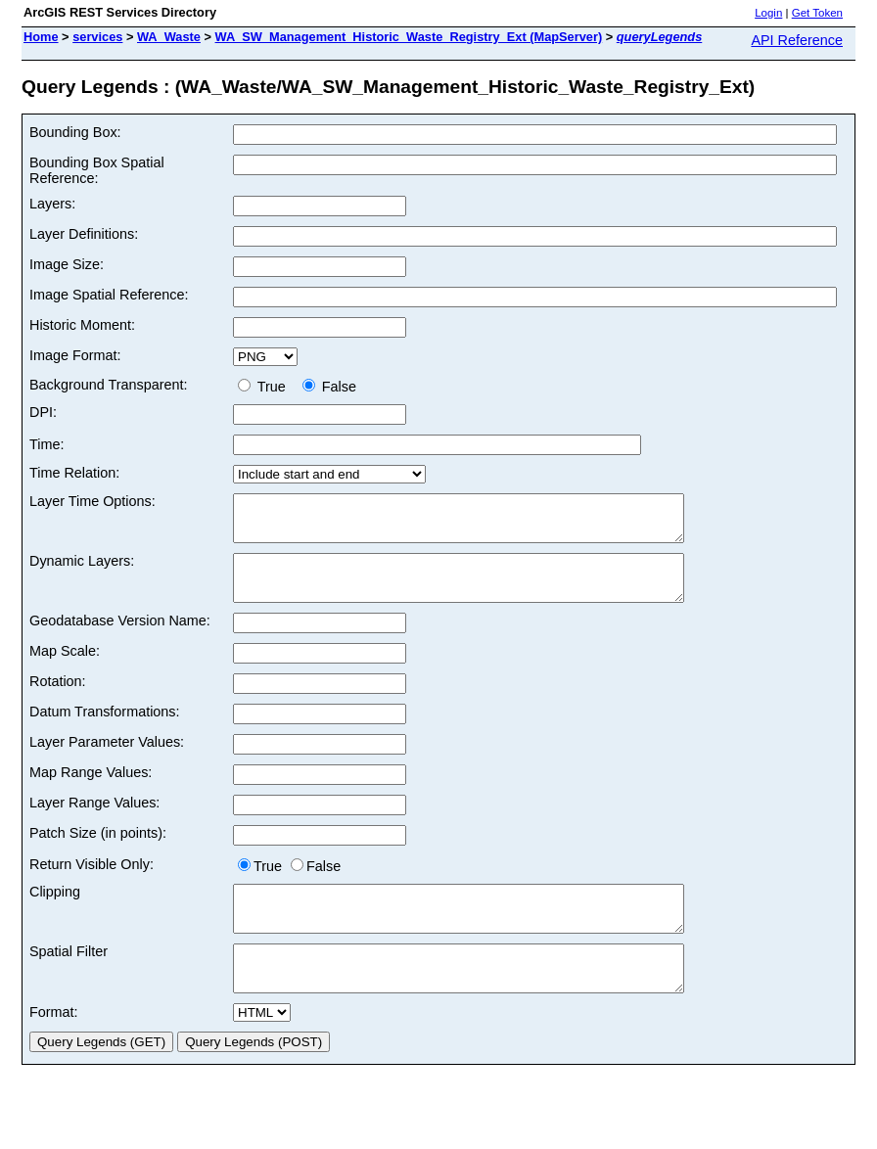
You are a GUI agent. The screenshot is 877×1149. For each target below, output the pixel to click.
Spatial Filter (68, 978)
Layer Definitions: (83, 234)
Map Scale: (64, 668)
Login (768, 13)
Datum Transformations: (104, 729)
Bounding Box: (75, 132)
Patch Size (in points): (97, 850)
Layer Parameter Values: (106, 759)
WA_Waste (169, 36)
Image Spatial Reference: (108, 294)
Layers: (52, 203)
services (97, 36)
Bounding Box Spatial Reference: (96, 170)
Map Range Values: (90, 790)
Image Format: (75, 355)
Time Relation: (74, 473)
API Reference (797, 40)
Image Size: (66, 264)
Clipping (54, 909)
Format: (53, 1047)
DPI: (43, 412)
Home (41, 36)
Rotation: (57, 699)
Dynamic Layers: (81, 569)
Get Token (817, 13)
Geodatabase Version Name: (119, 638)
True (266, 386)
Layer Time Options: (92, 501)
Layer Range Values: (94, 820)
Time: (46, 444)
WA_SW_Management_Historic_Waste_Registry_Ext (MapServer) (409, 36)
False (329, 386)
